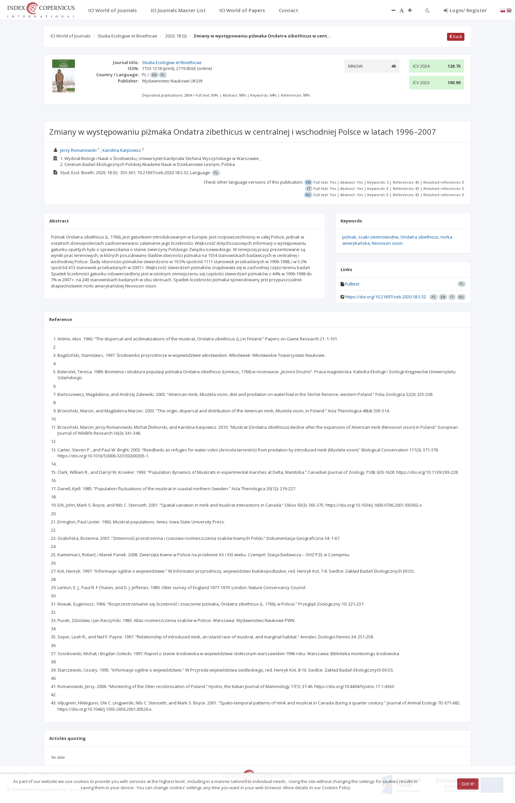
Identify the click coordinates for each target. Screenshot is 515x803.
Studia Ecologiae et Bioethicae (127, 36)
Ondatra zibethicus (419, 237)
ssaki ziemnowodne (378, 237)
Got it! (467, 784)
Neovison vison (387, 243)
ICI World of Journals (71, 36)
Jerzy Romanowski (78, 150)
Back (455, 36)
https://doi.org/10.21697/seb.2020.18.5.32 (385, 297)
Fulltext (352, 284)
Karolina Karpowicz (121, 150)
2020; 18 (176, 36)
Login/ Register (465, 10)
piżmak (349, 237)
